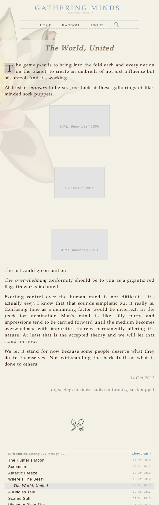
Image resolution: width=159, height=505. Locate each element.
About (97, 25)
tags (55, 390)
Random (70, 25)
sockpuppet (142, 390)
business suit (88, 390)
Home (45, 25)
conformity (116, 390)
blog (67, 390)
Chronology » (142, 453)
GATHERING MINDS (78, 8)
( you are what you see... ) (79, 13)
